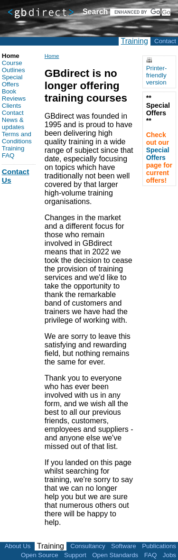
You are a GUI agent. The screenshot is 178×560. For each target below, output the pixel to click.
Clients (11, 105)
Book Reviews (14, 95)
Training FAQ (13, 152)
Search (95, 12)
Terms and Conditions (17, 138)
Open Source (39, 555)
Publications (159, 546)
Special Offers (12, 81)
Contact (165, 41)
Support (75, 555)
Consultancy (87, 546)
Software (123, 546)
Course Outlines (13, 66)
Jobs (169, 555)
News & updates (13, 123)
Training (134, 41)
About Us (18, 546)
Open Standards (115, 555)
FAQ (150, 555)
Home (52, 56)
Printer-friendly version (156, 75)
